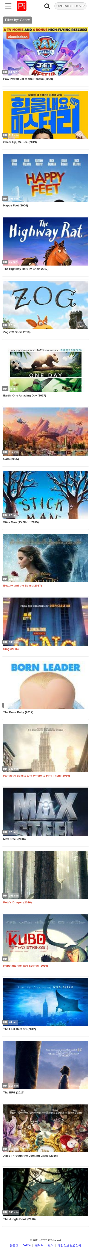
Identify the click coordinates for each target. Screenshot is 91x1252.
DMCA (27, 1245)
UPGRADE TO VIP (70, 6)
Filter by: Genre (17, 20)
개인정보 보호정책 (69, 1245)
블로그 (14, 1245)
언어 (51, 1245)
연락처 (39, 1245)
